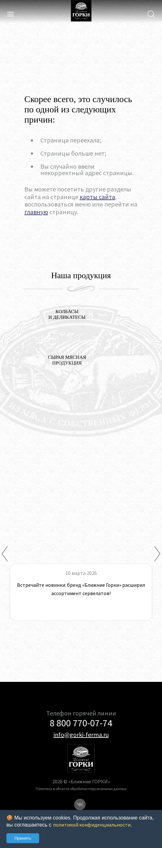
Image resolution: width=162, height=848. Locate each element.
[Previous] (5, 553)
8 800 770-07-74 (81, 723)
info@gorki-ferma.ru (81, 735)
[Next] (157, 553)
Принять (22, 838)
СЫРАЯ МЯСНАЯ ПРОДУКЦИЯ (67, 360)
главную (36, 212)
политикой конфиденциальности (92, 824)
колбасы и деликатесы (67, 314)
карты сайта (97, 197)
